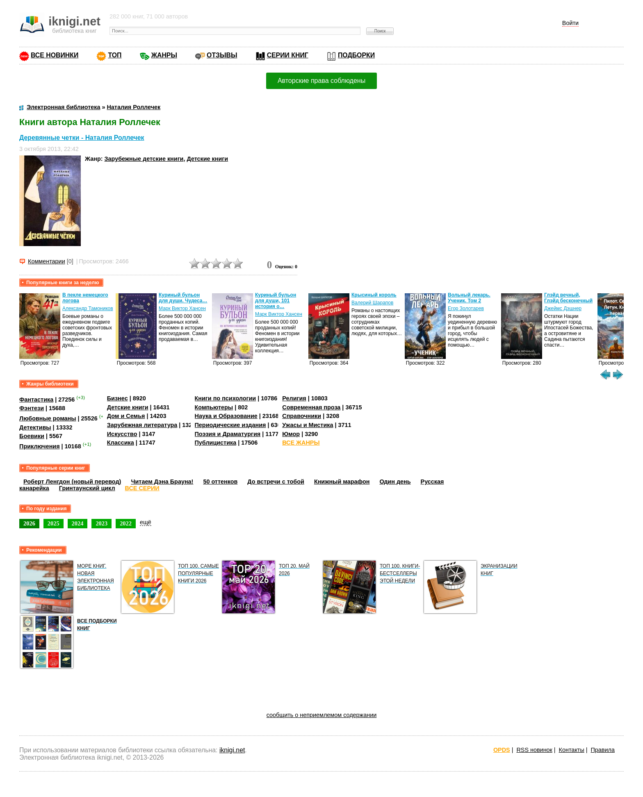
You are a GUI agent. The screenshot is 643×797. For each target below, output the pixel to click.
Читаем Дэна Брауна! (162, 481)
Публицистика (216, 442)
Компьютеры (214, 407)
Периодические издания (230, 425)
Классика (120, 442)
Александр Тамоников (87, 308)
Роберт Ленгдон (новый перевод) (72, 481)
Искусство (122, 434)
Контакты (571, 750)
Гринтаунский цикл (87, 488)
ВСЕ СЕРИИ (142, 488)
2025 (53, 523)
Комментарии (46, 261)
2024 (78, 523)
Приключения (39, 446)
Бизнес (117, 398)
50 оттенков (220, 481)
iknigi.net (232, 750)
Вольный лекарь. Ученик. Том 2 (469, 298)
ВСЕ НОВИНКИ (54, 55)
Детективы (35, 427)
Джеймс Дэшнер (562, 308)
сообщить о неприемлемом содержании (322, 715)
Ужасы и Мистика (307, 425)
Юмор (291, 434)
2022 (126, 523)
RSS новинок (534, 750)
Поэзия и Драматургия (228, 434)
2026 (29, 523)
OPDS (501, 750)
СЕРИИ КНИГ (287, 55)
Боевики (31, 436)
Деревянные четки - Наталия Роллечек (81, 137)
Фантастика (36, 399)
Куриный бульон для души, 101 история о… (275, 300)
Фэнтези (31, 408)
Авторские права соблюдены (321, 80)
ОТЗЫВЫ (222, 55)
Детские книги (207, 158)
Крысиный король (374, 295)
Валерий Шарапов (372, 303)
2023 (101, 523)
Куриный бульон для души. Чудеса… (183, 298)
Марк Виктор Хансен (182, 308)
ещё (145, 522)
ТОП (114, 55)
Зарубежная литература (142, 425)
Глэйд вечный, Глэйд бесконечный (568, 298)
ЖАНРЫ (164, 55)
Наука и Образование (226, 416)
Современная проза (311, 407)
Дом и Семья (126, 416)
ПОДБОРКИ (356, 55)
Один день (394, 481)
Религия (294, 398)
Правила (603, 750)
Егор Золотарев (466, 308)
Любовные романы (47, 418)
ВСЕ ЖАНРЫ (300, 442)
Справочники (301, 416)
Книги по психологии (225, 398)
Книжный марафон (342, 481)
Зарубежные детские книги (144, 158)
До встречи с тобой (275, 481)
